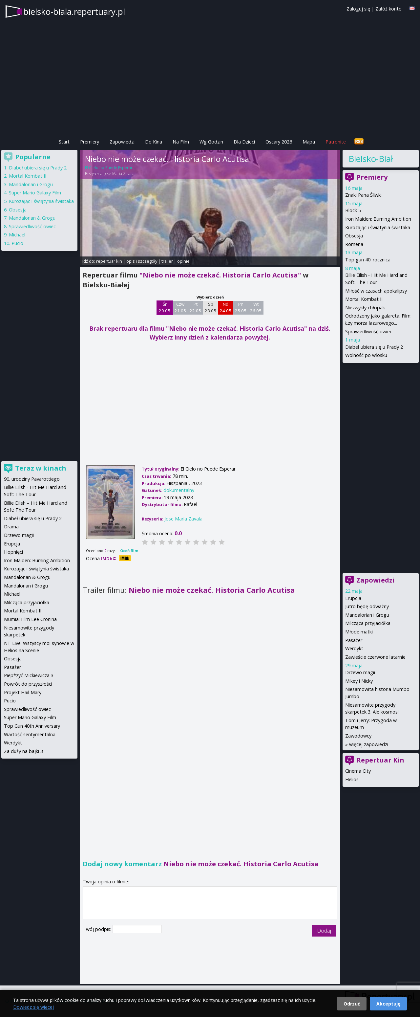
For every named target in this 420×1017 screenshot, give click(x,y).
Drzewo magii (360, 672)
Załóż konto (388, 9)
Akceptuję (388, 1004)
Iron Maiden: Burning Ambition (378, 219)
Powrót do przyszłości (28, 684)
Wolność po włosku (366, 355)
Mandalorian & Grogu (32, 218)
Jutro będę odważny (367, 606)
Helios (352, 779)
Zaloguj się (358, 9)
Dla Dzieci (244, 142)
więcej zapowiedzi (368, 744)
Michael (17, 235)
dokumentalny (178, 490)
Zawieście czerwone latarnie (375, 657)
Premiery (89, 142)
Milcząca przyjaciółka (367, 623)
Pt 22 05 (195, 307)
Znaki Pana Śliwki (363, 195)
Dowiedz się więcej (33, 1007)
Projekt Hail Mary (22, 692)
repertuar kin (109, 261)
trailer (167, 261)
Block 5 (353, 210)
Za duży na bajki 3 (23, 751)
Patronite (336, 142)
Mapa (309, 142)
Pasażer (353, 640)
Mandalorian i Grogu (367, 615)
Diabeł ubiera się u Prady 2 (374, 347)
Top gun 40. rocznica (367, 259)
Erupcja (353, 598)
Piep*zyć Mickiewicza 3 (28, 675)
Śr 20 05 (164, 307)
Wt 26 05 (256, 307)
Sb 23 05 (210, 307)
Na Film (181, 142)
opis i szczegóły (141, 261)
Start (64, 142)
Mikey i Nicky (359, 681)
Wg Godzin (211, 142)
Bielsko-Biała (370, 159)
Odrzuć (352, 1004)
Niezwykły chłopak (365, 307)
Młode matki (359, 632)
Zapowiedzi (122, 142)
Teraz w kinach (40, 468)
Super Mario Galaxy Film (35, 192)
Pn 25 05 (240, 307)
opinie (183, 261)
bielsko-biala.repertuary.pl (74, 11)
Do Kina (153, 142)
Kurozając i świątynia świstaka (377, 227)
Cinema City (358, 771)
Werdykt (354, 648)
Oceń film (129, 550)
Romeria (354, 244)
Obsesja (354, 235)
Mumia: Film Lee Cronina (30, 619)
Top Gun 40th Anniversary (32, 726)
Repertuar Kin (380, 760)
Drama (11, 526)
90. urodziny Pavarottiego (32, 479)
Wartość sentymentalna (29, 734)
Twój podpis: (98, 929)
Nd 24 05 (225, 307)
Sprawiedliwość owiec (368, 331)
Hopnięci (13, 552)
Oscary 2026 (278, 142)
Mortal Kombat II (364, 299)
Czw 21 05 (180, 307)
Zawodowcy (358, 736)
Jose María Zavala (119, 173)
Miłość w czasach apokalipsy (376, 291)
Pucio (17, 243)
